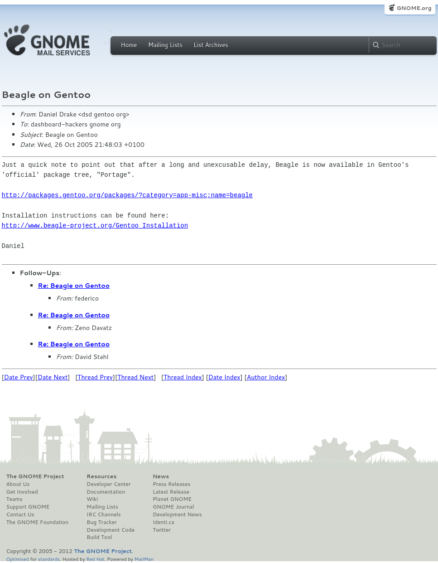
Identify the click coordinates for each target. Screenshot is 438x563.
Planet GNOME (172, 499)
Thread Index (183, 377)
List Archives (210, 45)
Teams (14, 499)
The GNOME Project (35, 476)
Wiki (92, 499)
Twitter (162, 530)
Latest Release (171, 491)
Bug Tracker (102, 522)
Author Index (266, 377)
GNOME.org (413, 8)
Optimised (17, 558)
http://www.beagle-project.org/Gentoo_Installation (95, 225)
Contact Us (20, 514)
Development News (177, 514)
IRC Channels (104, 514)
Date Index (224, 377)
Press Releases (171, 484)
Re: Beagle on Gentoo (74, 285)
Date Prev (18, 377)
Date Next (52, 377)
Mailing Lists (165, 45)
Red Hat (95, 558)
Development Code (111, 530)
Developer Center (108, 484)
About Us (18, 484)
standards (49, 558)
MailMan (144, 558)
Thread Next (135, 377)
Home (129, 45)
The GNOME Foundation (37, 522)
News (161, 476)
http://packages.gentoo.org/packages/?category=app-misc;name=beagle (127, 195)
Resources (101, 476)
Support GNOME (28, 506)
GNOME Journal (173, 506)
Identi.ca (163, 522)
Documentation (106, 491)
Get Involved (22, 491)
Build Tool (99, 537)
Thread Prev (95, 377)
